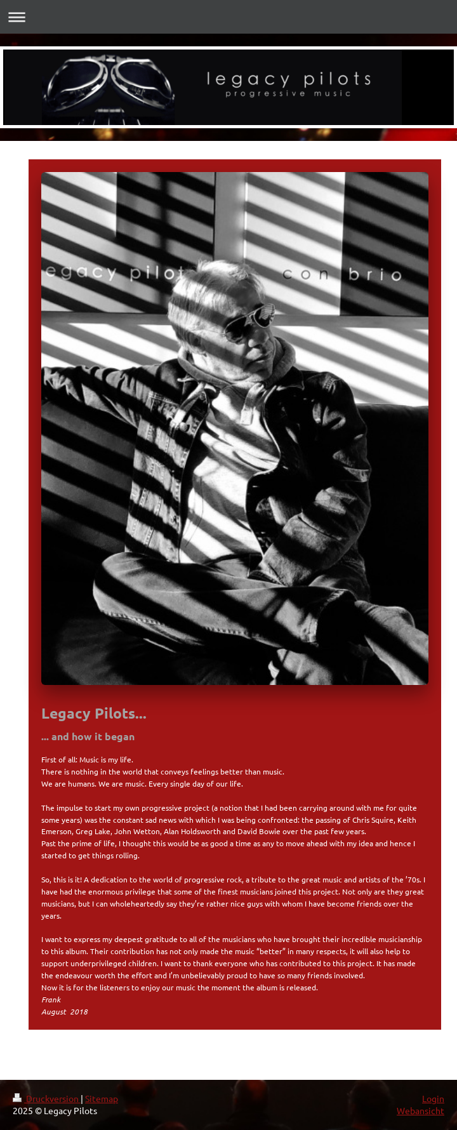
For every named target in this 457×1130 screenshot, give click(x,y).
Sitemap (101, 1098)
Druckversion (47, 1098)
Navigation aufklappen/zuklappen (228, 16)
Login (433, 1098)
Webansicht (420, 1110)
